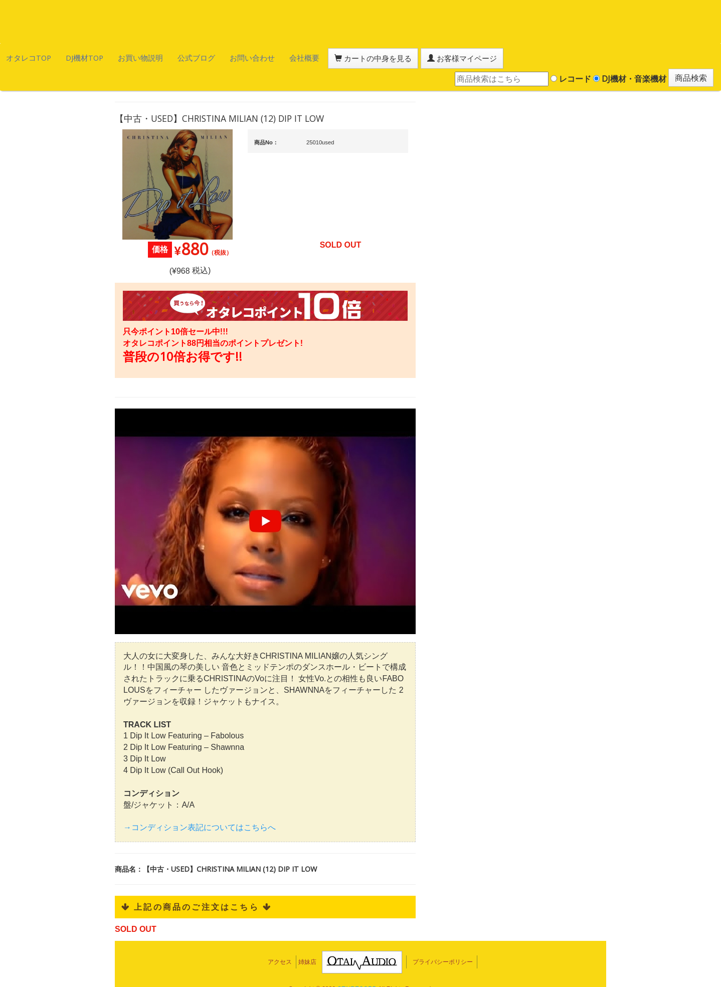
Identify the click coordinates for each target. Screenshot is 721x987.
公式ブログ (162, 56)
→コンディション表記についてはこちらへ (199, 808)
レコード (571, 56)
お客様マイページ (386, 57)
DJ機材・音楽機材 (629, 56)
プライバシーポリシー (443, 942)
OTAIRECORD (357, 969)
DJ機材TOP (69, 56)
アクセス (280, 942)
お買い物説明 (115, 56)
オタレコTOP (23, 56)
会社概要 (253, 56)
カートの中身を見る (311, 57)
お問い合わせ (209, 56)
